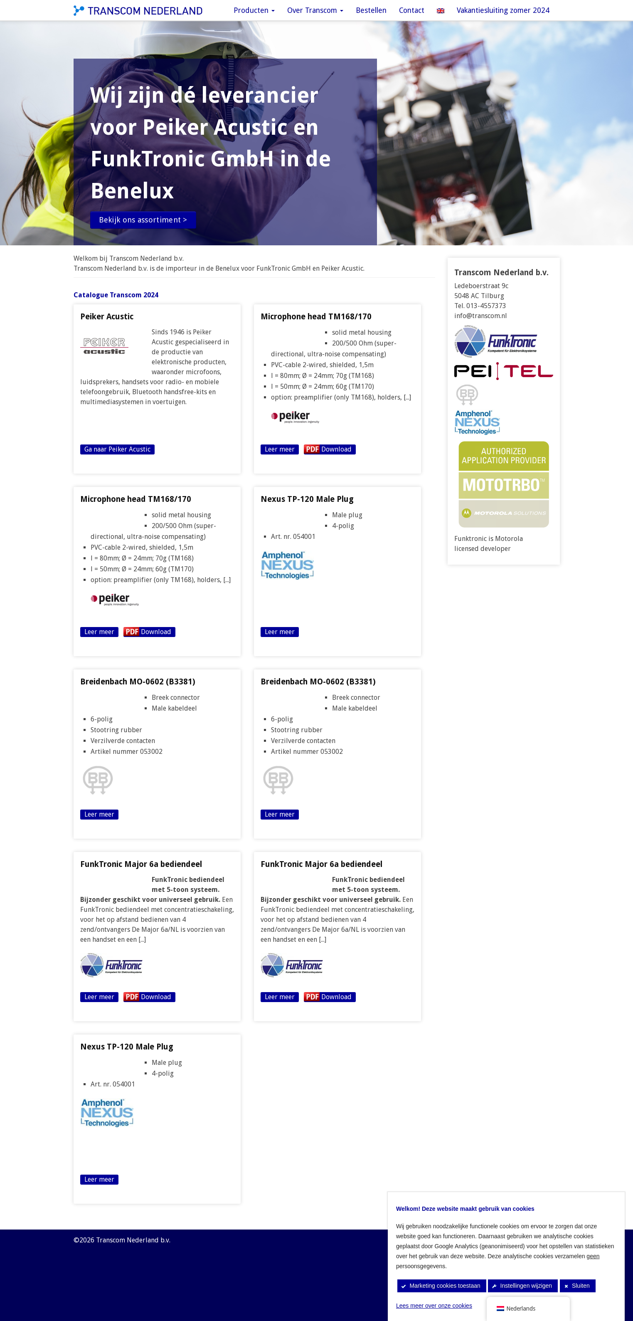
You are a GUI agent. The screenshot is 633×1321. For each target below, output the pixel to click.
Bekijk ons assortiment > (143, 219)
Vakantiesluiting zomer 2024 (503, 10)
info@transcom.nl (480, 316)
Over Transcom (315, 10)
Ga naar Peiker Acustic (117, 449)
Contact (411, 10)
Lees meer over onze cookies (434, 1305)
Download (336, 449)
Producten (254, 10)
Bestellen (371, 10)
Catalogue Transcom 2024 (116, 295)
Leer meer (280, 449)
